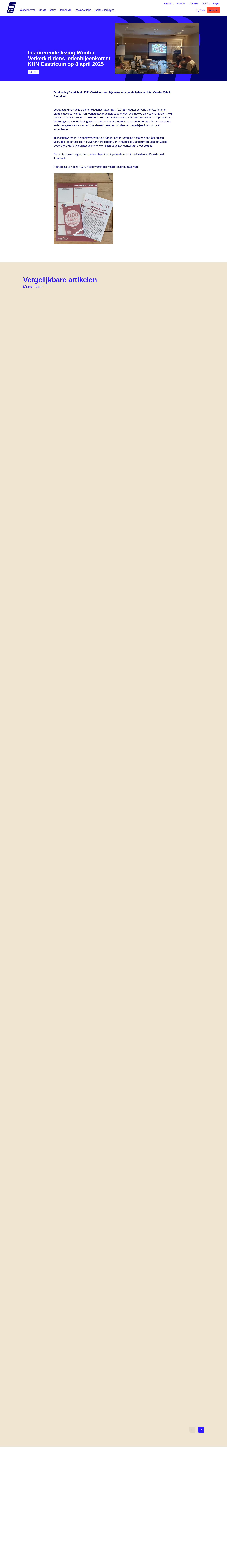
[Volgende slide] (201, 1430)
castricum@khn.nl (127, 166)
